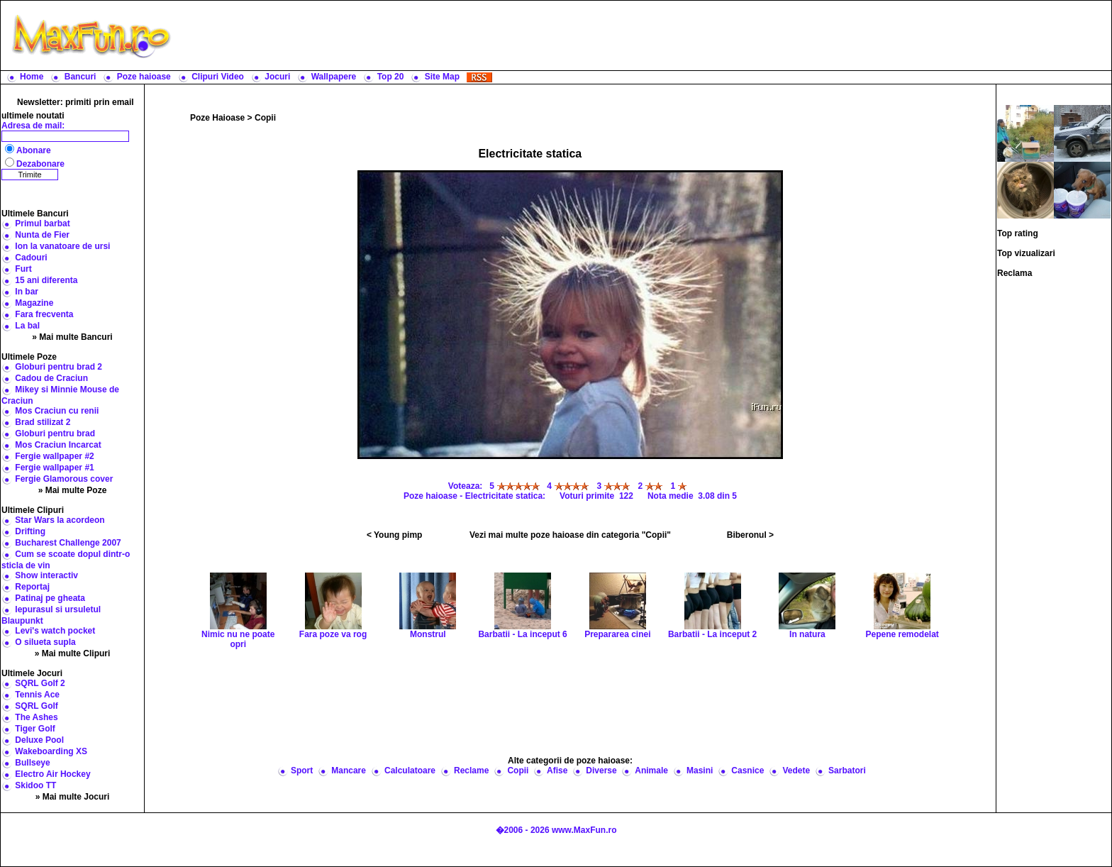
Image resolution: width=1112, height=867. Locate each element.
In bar (26, 292)
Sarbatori (847, 770)
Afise (557, 770)
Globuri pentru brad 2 (58, 367)
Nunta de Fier (42, 235)
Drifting (30, 531)
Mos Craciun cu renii (57, 411)
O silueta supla (45, 642)
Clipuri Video (217, 77)
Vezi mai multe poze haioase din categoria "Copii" (570, 535)
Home (31, 77)
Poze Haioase (217, 118)
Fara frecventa (44, 314)
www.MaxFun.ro (584, 830)
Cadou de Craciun (51, 378)
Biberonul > (750, 535)
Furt (23, 269)
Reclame (471, 770)
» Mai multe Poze (72, 490)
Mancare (348, 770)
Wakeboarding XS (51, 751)
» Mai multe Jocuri (72, 797)
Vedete (796, 770)
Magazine (34, 303)
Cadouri (31, 258)
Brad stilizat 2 (42, 422)
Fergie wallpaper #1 (54, 468)
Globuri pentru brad (55, 433)
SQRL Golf (36, 706)
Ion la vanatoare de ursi (62, 246)
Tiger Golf (35, 729)
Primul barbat (42, 223)
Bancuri (80, 77)
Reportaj (32, 587)
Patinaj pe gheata (50, 598)
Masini (699, 770)
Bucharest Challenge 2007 (68, 543)
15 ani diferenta (46, 280)
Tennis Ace (37, 695)
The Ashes (36, 717)
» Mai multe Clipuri (73, 653)
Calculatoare (409, 770)
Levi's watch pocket (55, 631)
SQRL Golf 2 (40, 683)
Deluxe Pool (39, 740)
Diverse (601, 770)
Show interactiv (46, 575)
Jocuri (277, 77)
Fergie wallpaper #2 (54, 456)
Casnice (747, 770)
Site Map (442, 77)
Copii (265, 118)
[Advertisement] (645, 35)
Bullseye (32, 763)
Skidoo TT (35, 785)
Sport (302, 770)
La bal (27, 326)
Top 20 (390, 77)
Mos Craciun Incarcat (58, 445)
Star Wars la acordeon (59, 520)
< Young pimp (395, 535)
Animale (651, 770)
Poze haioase (144, 77)
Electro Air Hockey (52, 774)
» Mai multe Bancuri (72, 337)
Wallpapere (334, 77)
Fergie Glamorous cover (64, 479)
